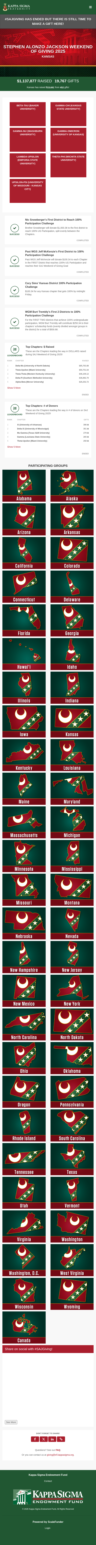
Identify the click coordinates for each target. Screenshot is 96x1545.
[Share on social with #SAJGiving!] (48, 1387)
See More (11, 1422)
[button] (61, 1439)
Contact (48, 1481)
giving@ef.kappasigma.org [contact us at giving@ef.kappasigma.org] (60, 1455)
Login (47, 1528)
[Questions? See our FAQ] (58, 1450)
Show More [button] (14, 388)
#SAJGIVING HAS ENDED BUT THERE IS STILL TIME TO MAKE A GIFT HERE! (48, 21)
